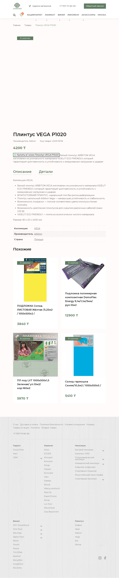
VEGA (37, 228)
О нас (16, 424)
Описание (22, 172)
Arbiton (38, 234)
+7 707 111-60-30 (67, 6)
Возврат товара (48, 428)
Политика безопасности (51, 424)
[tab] (22, 172)
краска (102, 15)
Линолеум (73, 15)
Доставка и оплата (29, 424)
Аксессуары (88, 15)
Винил (61, 15)
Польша (38, 239)
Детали (46, 172)
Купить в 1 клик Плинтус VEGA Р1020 (36, 155)
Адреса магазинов (41, 6)
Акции (30, 15)
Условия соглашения (75, 424)
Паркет (38, 15)
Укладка (90, 424)
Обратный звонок (95, 6)
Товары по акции (21, 428)
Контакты (35, 428)
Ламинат (50, 15)
